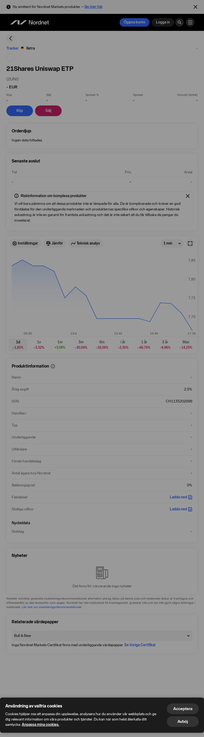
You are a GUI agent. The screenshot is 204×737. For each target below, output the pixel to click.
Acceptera (182, 708)
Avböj (182, 721)
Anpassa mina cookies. (40, 724)
